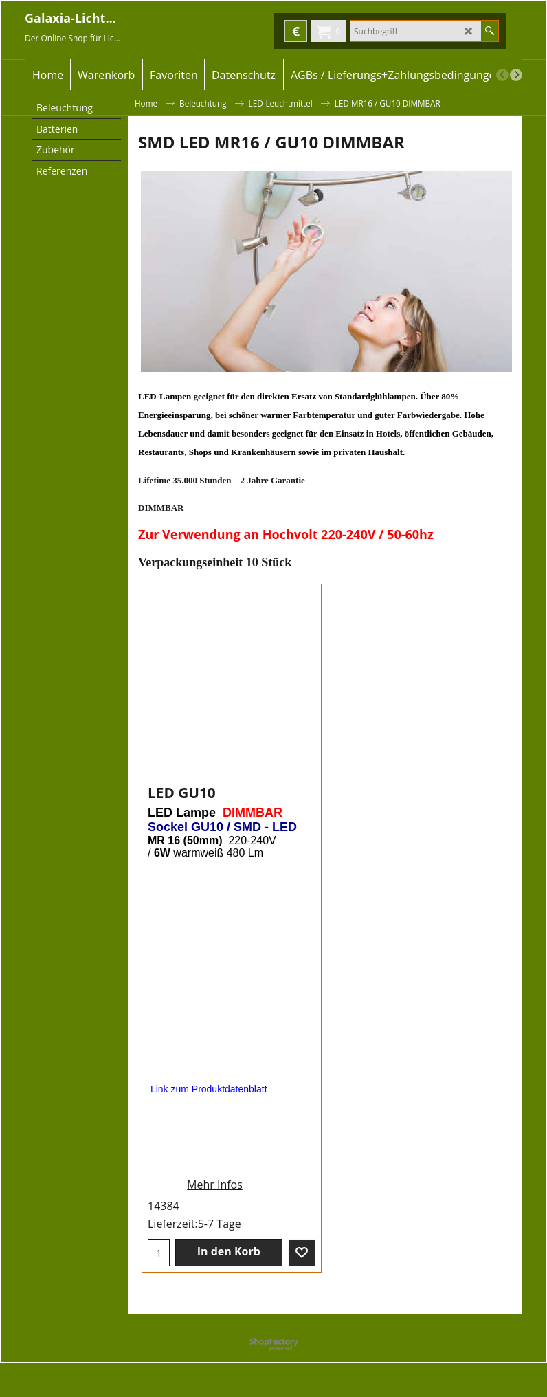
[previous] (502, 75)
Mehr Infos (215, 1198)
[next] (516, 75)
